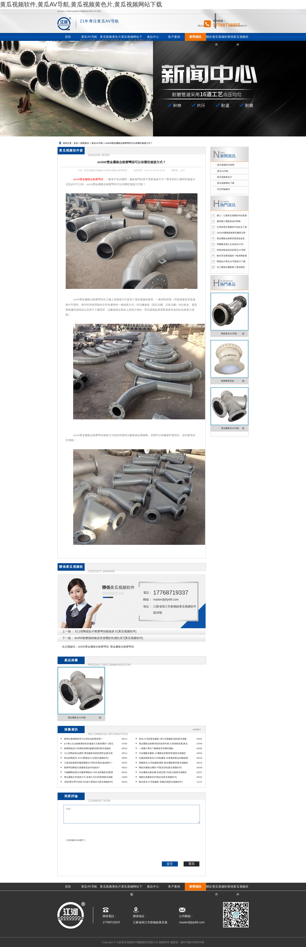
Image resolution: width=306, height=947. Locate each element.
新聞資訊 (84, 143)
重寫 (191, 864)
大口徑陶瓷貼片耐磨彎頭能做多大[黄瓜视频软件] (105, 631)
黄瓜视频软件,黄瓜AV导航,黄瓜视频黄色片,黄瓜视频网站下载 (81, 4)
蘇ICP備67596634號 (192, 942)
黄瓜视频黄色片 (224, 177)
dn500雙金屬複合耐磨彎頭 (93, 646)
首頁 (76, 143)
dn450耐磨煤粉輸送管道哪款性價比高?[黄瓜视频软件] (108, 638)
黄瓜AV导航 (97, 143)
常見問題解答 (223, 189)
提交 (170, 864)
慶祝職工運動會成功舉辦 (228, 221)
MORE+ (197, 729)
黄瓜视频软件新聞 (225, 165)
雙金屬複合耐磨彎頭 (122, 646)
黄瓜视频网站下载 (225, 183)
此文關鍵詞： (70, 646)
